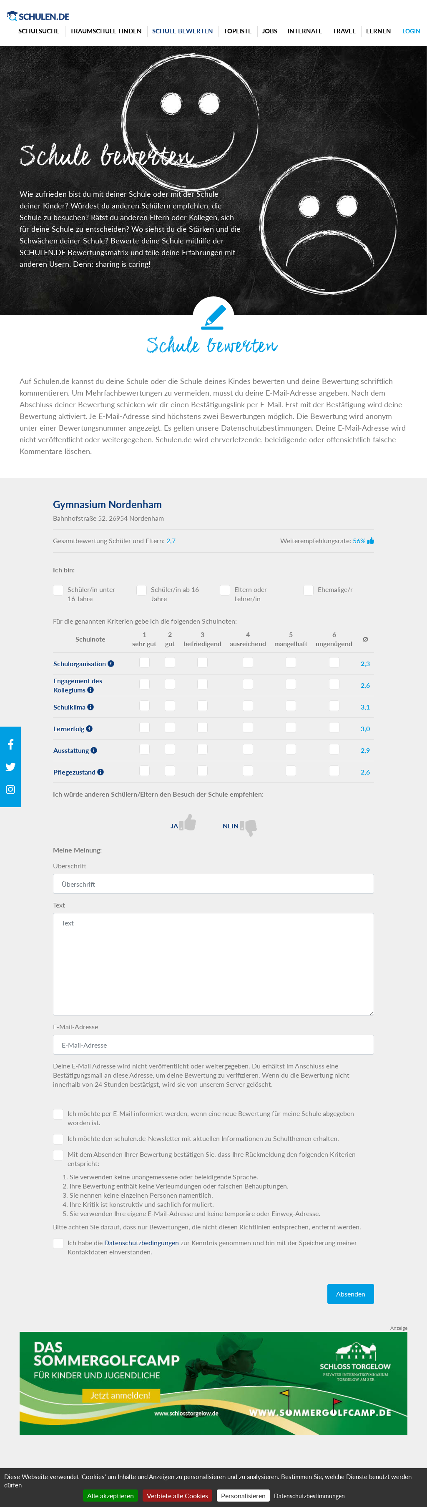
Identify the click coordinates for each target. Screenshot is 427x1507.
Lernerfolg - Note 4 (248, 727)
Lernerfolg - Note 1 (144, 727)
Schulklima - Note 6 (334, 705)
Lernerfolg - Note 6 (334, 727)
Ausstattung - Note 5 (291, 749)
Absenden (350, 1294)
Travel (344, 31)
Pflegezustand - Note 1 (144, 770)
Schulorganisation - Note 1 (144, 662)
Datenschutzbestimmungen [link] (309, 1495)
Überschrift (69, 866)
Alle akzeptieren (110, 1495)
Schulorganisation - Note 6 (334, 662)
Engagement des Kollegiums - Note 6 (334, 684)
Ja (183, 822)
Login (411, 31)
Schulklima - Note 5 (291, 705)
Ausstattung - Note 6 (334, 749)
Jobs (269, 31)
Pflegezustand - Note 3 (202, 770)
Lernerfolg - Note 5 (291, 727)
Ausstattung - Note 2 (170, 749)
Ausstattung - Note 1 (144, 749)
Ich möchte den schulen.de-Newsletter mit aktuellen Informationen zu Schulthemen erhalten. (203, 1138)
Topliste (238, 31)
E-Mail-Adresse (75, 1027)
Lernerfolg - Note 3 (202, 727)
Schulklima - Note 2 (170, 705)
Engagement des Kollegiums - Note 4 (248, 684)
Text (59, 905)
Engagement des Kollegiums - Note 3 (202, 684)
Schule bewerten (182, 31)
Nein (240, 825)
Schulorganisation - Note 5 (291, 662)
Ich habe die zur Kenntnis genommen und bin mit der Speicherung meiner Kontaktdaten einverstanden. (212, 1247)
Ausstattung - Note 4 (248, 749)
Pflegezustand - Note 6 (334, 770)
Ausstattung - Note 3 (202, 749)
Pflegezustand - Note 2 (170, 770)
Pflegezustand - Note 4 (248, 770)
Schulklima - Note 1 (144, 705)
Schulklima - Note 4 (248, 705)
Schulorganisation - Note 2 (170, 662)
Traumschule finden (106, 31)
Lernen (378, 31)
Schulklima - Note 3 (202, 705)
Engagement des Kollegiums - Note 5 (291, 684)
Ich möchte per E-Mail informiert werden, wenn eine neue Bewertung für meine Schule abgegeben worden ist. (211, 1117)
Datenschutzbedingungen (141, 1242)
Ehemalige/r (335, 589)
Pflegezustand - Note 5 (291, 770)
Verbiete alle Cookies (177, 1495)
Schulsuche (39, 31)
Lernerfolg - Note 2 (170, 727)
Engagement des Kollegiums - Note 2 (170, 684)
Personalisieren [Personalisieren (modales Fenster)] (243, 1495)
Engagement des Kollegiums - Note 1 (144, 684)
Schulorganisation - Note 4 (248, 662)
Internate (305, 31)
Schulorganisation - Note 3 (202, 662)
